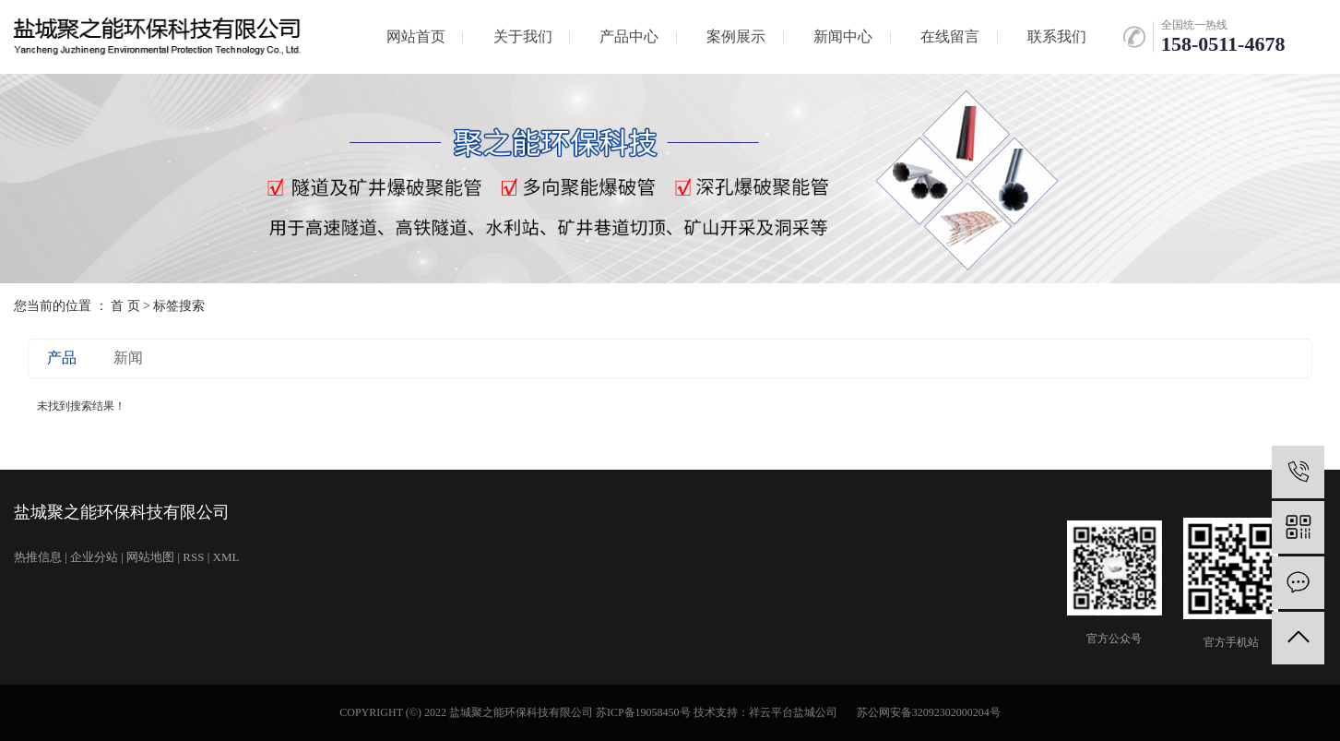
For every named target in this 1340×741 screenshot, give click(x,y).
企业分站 (94, 557)
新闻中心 (842, 36)
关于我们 (522, 36)
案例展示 (735, 36)
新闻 (128, 357)
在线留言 (949, 36)
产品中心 (628, 36)
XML (226, 557)
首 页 (125, 306)
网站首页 (415, 36)
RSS (193, 557)
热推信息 (38, 557)
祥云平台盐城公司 (793, 712)
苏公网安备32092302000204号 (929, 712)
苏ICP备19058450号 (643, 712)
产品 (62, 357)
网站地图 (150, 557)
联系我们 (1056, 36)
